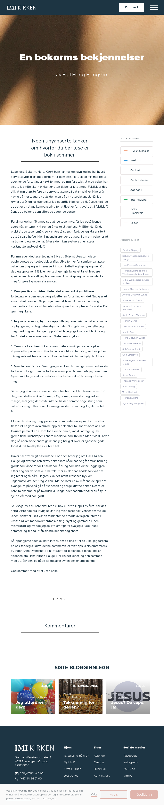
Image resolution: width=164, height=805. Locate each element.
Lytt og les (71, 775)
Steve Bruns (128, 375)
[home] (63, 7)
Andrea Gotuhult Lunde (134, 294)
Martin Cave (128, 332)
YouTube (129, 769)
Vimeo (127, 775)
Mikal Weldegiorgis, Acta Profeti (135, 282)
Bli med (131, 7)
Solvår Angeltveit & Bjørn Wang (135, 258)
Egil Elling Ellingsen (133, 403)
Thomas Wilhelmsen (133, 381)
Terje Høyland (129, 392)
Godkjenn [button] (144, 794)
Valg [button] (94, 794)
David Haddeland (131, 343)
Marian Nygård (130, 397)
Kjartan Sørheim (131, 369)
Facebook (130, 755)
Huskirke (100, 769)
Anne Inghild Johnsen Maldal (134, 362)
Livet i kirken (72, 769)
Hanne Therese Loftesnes (135, 289)
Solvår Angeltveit (131, 349)
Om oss (99, 762)
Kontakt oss (102, 775)
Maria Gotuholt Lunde (133, 337)
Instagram (130, 762)
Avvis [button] (114, 794)
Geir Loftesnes (130, 354)
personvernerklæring (18, 798)
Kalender (100, 755)
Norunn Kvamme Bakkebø (131, 308)
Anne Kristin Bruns (132, 300)
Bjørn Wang (128, 386)
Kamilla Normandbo (133, 326)
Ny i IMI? (70, 762)
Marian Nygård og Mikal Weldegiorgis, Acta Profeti (136, 272)
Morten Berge (129, 320)
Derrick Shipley (130, 250)
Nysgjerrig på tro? (76, 755)
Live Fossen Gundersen (134, 265)
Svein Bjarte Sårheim (133, 315)
